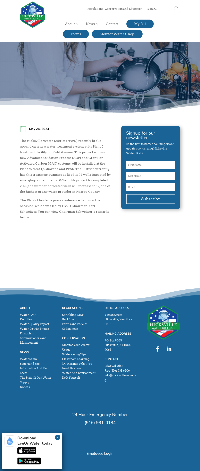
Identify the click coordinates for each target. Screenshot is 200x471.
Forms (76, 34)
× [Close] (58, 437)
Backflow (68, 319)
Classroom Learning (75, 359)
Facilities (26, 319)
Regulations (95, 8)
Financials (27, 333)
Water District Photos (34, 328)
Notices (25, 387)
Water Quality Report (34, 324)
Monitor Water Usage (117, 34)
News (90, 24)
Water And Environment (79, 373)
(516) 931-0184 (113, 365)
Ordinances (70, 328)
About (70, 24)
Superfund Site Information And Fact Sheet (34, 368)
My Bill (140, 24)
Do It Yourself (71, 377)
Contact (112, 24)
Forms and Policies (75, 324)
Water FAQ (28, 314)
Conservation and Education (123, 8)
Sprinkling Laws (73, 314)
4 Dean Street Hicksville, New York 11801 (118, 319)
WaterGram (28, 359)
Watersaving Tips (74, 354)
